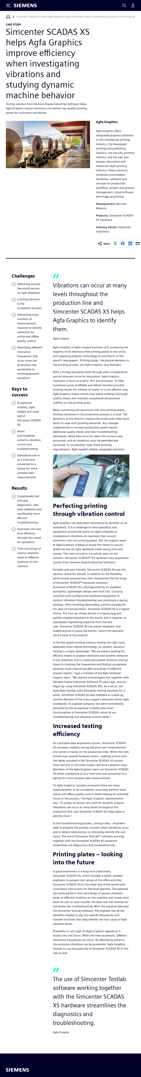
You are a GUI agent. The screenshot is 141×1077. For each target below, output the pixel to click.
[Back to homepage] (8, 16)
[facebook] (122, 244)
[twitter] (115, 244)
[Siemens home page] (17, 1070)
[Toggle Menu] (8, 5)
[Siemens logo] (25, 5)
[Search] (124, 5)
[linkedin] (130, 244)
